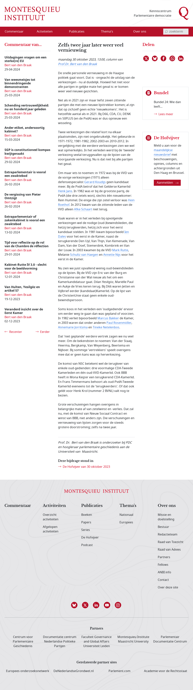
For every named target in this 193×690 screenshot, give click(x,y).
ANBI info (164, 572)
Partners (164, 557)
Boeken (86, 515)
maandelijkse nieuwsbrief (163, 152)
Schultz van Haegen (84, 255)
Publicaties (92, 506)
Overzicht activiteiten (50, 517)
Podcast (87, 545)
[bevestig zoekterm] (166, 31)
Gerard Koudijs (95, 182)
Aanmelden (167, 182)
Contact (163, 580)
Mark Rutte (120, 250)
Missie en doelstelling (166, 517)
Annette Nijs (112, 255)
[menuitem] (16, 31)
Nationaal (126, 515)
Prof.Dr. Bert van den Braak (77, 64)
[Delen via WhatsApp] (172, 58)
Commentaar (18, 506)
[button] (74, 605)
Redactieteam (167, 534)
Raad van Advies (169, 549)
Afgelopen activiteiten (50, 529)
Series (85, 530)
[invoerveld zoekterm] (175, 32)
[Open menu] (57, 32)
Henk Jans (65, 191)
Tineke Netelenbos (106, 327)
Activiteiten (54, 506)
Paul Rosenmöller (118, 323)
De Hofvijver (90, 537)
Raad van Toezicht (170, 542)
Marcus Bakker (108, 318)
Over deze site (168, 587)
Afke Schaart (83, 209)
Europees (126, 522)
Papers (86, 522)
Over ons (167, 506)
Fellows (163, 565)
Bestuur (163, 527)
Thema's (127, 506)
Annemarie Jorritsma (73, 327)
